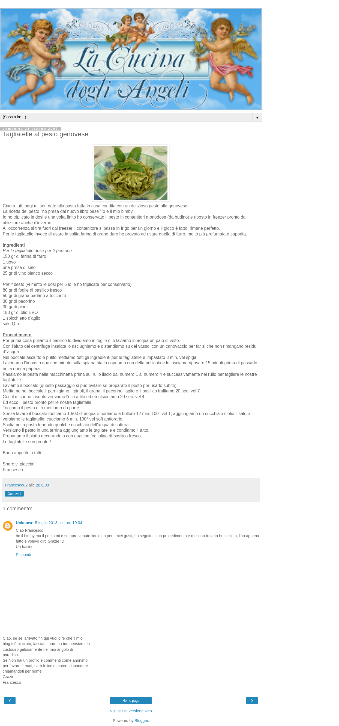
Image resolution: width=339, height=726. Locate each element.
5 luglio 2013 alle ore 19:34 (58, 523)
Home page (130, 701)
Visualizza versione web (131, 711)
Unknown (25, 523)
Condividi (14, 494)
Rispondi (23, 554)
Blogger (141, 720)
